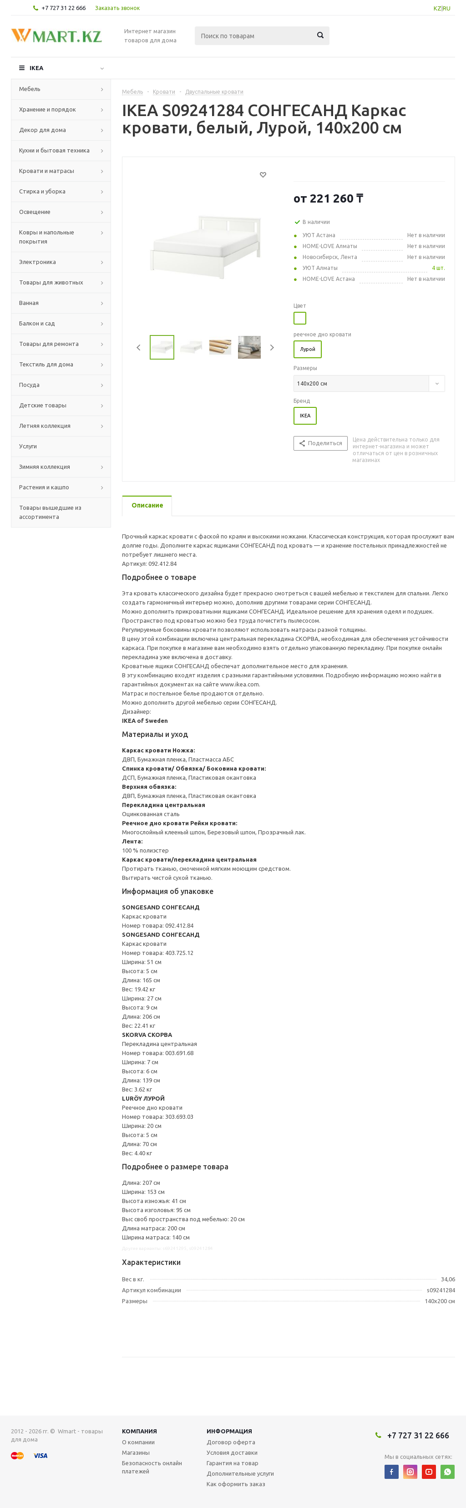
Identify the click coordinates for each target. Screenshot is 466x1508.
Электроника (37, 262)
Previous (139, 347)
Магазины (136, 1452)
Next (272, 347)
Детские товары (42, 405)
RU (447, 8)
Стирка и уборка (42, 191)
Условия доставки (232, 1452)
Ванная (29, 303)
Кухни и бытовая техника (54, 150)
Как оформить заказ (236, 1484)
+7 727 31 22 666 (63, 8)
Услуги (28, 446)
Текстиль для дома (46, 364)
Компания (139, 1431)
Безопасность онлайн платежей (152, 1467)
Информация (229, 1431)
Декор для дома (42, 130)
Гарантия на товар (232, 1463)
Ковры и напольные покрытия (46, 236)
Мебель (30, 89)
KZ (437, 8)
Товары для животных (51, 282)
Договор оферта (231, 1442)
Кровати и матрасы (46, 171)
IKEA (36, 68)
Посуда (29, 384)
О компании (138, 1442)
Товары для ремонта (49, 343)
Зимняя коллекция (44, 466)
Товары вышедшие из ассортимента (50, 512)
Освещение (35, 211)
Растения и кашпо (44, 487)
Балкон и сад (37, 323)
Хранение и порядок (47, 109)
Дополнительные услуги (240, 1473)
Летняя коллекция (45, 425)
